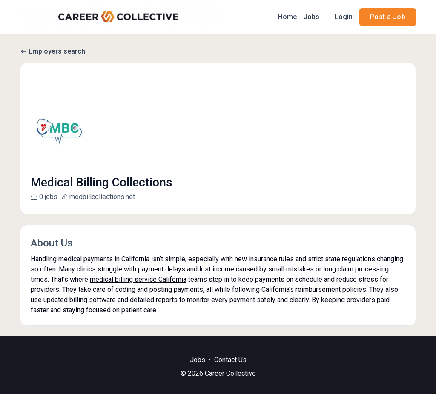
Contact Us (230, 370)
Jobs (311, 17)
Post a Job (387, 17)
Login (344, 17)
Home (287, 17)
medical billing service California (138, 279)
